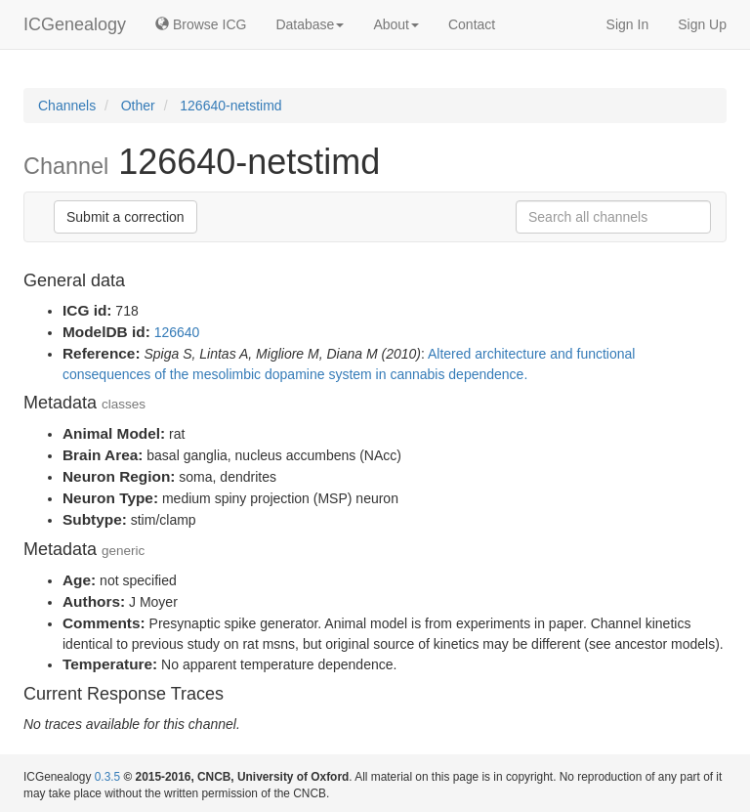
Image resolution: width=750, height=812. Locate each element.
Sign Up (702, 24)
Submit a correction (125, 217)
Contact (471, 24)
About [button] (396, 24)
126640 (177, 332)
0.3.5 (107, 777)
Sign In (627, 24)
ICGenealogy (74, 24)
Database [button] (309, 24)
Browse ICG (200, 24)
